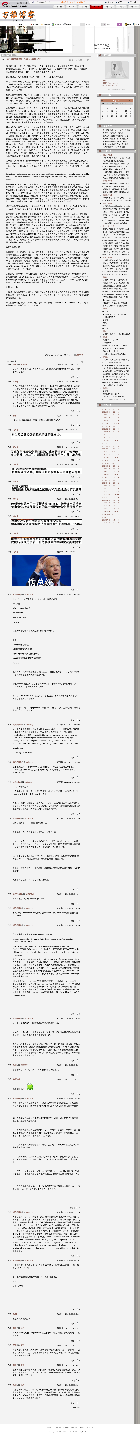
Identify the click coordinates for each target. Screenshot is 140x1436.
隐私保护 (90, 1428)
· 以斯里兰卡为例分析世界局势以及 (115, 139)
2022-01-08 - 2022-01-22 (111, 432)
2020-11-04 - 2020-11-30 (110, 463)
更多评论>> (77, 1408)
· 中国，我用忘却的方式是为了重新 (115, 243)
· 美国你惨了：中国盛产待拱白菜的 (115, 246)
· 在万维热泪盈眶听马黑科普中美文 (115, 272)
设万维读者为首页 (43, 2)
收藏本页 (40, 50)
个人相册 (58, 24)
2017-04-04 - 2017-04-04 (111, 494)
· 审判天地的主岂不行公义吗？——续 (116, 198)
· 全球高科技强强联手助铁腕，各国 (115, 144)
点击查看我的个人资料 (116, 90)
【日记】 (105, 277)
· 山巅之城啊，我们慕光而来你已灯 (115, 371)
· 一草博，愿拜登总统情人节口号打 (115, 269)
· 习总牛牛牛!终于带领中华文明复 (115, 294)
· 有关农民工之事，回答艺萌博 (113, 235)
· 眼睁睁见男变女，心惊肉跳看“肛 (115, 306)
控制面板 (47, 24)
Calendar (108, 95)
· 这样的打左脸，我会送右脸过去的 (115, 252)
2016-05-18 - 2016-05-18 (111, 506)
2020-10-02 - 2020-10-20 (111, 466)
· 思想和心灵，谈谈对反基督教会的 (115, 249)
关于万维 (132, 2)
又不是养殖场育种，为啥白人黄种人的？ (24, 59)
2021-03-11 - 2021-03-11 (110, 452)
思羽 (22, 1328)
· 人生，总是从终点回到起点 (113, 363)
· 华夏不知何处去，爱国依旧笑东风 (115, 365)
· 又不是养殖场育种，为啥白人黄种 (115, 297)
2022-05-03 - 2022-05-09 (111, 421)
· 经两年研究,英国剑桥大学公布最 (115, 189)
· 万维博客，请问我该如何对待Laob (115, 274)
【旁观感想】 (107, 203)
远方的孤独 (29, 595)
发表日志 (36, 24)
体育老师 (24, 1065)
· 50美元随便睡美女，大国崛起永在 (115, 220)
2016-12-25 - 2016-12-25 (111, 500)
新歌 (15, 365)
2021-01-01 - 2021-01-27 (111, 457)
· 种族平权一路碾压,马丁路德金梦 (115, 303)
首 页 (59, 7)
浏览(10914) (49, 355)
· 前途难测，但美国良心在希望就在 (115, 374)
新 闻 (71, 7)
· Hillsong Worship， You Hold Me (114, 314)
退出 (137, 24)
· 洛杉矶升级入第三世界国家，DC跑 (116, 192)
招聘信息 (74, 1428)
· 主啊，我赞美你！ (109, 317)
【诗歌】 (105, 309)
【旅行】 (105, 331)
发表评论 (79, 355)
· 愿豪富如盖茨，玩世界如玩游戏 (114, 286)
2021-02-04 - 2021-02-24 (111, 455)
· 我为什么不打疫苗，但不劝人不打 (115, 215)
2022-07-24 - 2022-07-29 (111, 415)
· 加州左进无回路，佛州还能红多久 (115, 280)
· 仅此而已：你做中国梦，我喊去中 (115, 255)
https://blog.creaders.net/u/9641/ (19, 50)
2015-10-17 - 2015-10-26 (111, 517)
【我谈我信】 (107, 195)
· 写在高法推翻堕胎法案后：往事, (114, 141)
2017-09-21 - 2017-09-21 (111, 492)
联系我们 (120, 2)
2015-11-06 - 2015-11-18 (110, 514)
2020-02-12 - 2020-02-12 (111, 486)
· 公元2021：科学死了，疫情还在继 (115, 218)
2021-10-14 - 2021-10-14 (111, 438)
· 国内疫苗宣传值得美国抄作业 (113, 377)
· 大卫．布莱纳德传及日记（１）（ (115, 399)
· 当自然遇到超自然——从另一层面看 (116, 130)
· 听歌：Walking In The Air (112, 340)
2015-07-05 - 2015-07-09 (111, 520)
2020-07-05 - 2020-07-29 (111, 474)
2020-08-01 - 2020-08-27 (111, 472)
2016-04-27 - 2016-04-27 (111, 509)
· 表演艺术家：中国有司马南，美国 (115, 186)
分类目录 (108, 151)
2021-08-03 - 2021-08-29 (111, 443)
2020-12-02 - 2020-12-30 (111, 460)
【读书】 (105, 388)
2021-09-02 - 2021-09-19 (111, 440)
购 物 (134, 7)
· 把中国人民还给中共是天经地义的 (115, 380)
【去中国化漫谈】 (109, 226)
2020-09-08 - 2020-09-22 (111, 469)
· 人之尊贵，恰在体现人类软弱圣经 (115, 175)
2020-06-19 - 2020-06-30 (111, 477)
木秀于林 (24, 365)
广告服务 (109, 2)
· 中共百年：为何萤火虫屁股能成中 (115, 238)
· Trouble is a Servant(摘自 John (113, 397)
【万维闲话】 (107, 257)
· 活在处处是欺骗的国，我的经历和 (115, 240)
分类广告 (121, 7)
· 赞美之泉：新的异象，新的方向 (114, 345)
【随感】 (105, 357)
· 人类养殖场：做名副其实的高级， (115, 223)
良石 (15, 416)
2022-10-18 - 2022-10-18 (111, 412)
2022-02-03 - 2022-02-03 (111, 429)
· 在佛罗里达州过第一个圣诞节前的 (115, 360)
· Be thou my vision (109, 300)
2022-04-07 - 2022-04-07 (111, 423)
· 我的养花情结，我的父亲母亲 (113, 147)
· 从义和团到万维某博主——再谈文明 (116, 368)
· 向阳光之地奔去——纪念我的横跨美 (116, 334)
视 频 (84, 7)
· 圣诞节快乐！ (108, 343)
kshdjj (15, 382)
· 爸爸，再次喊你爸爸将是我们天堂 (115, 178)
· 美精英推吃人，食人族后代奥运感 (115, 283)
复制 (33, 50)
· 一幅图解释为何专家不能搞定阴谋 (115, 260)
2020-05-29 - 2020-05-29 (111, 480)
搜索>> (21, 24)
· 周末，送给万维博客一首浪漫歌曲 (115, 263)
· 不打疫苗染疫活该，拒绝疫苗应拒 (115, 209)
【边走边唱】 (107, 155)
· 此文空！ (106, 311)
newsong (101, 45)
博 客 (96, 7)
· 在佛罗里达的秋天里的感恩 (112, 133)
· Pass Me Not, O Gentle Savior (113, 348)
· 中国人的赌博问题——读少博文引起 (116, 206)
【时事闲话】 (107, 181)
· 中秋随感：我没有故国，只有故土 (115, 382)
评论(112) (67, 355)
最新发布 (108, 126)
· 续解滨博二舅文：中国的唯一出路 (115, 136)
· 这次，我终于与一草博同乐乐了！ (115, 385)
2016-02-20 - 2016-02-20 (111, 511)
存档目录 (108, 405)
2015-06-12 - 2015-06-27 (111, 523)
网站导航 (82, 1428)
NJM (15, 1314)
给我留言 (69, 24)
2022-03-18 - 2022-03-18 (111, 426)
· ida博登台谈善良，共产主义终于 (115, 266)
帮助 (130, 24)
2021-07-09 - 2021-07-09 (111, 446)
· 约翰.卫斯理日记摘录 (110, 394)
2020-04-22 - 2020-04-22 (111, 483)
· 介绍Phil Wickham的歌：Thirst (114, 354)
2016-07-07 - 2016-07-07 (111, 503)
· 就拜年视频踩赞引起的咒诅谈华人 (115, 289)
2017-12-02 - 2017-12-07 (111, 489)
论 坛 (109, 7)
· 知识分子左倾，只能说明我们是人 (115, 232)
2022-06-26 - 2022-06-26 (111, 418)
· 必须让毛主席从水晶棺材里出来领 (115, 212)
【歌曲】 (105, 337)
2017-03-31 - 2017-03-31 (111, 497)
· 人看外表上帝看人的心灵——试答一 (116, 201)
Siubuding (17, 595)
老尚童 (15, 430)
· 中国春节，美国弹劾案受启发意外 (115, 292)
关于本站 (50, 1428)
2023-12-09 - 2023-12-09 (111, 409)
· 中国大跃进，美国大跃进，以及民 (115, 172)
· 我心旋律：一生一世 (110, 351)
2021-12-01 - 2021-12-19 (111, 435)
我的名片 (108, 55)
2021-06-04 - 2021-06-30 (111, 449)
